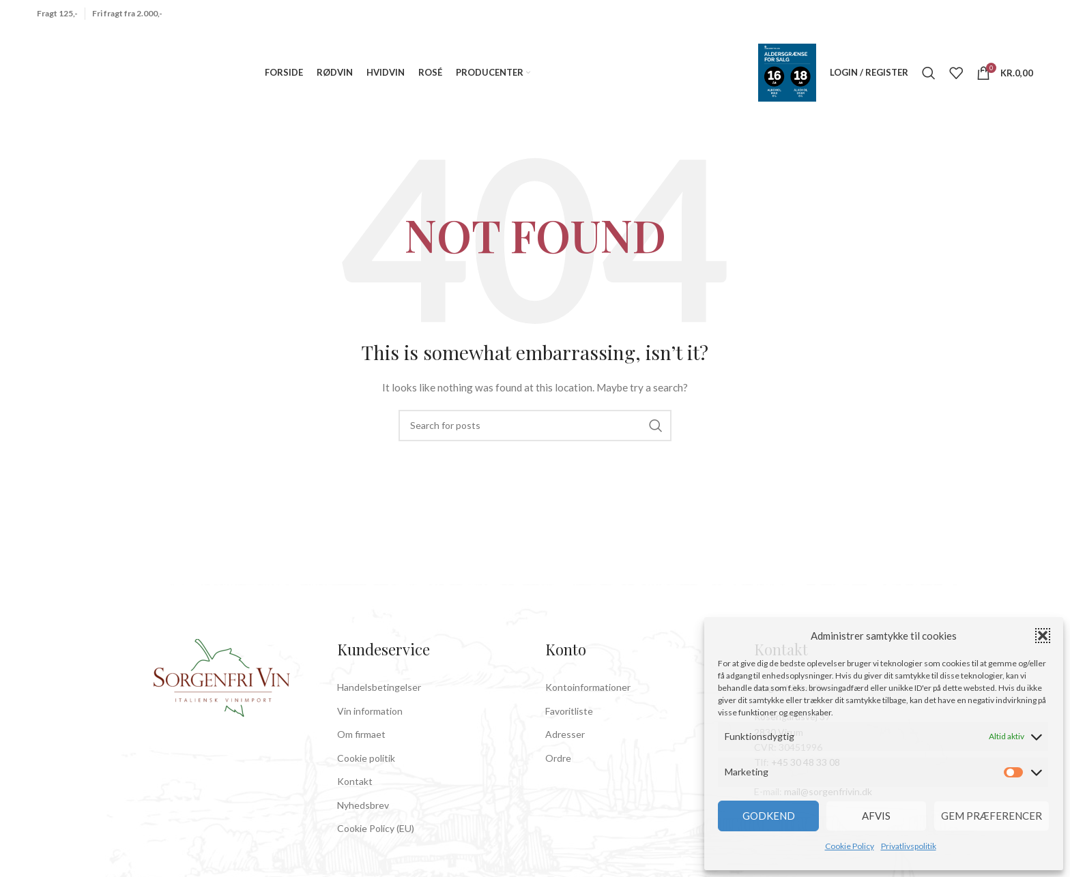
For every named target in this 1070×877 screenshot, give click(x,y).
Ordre (558, 769)
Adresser (565, 745)
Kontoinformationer (588, 698)
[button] (1043, 635)
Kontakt (355, 793)
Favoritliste (569, 722)
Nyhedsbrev (363, 816)
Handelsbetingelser (379, 698)
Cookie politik (366, 769)
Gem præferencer (991, 815)
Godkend (768, 815)
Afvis (876, 815)
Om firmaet (361, 745)
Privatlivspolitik (908, 846)
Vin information (370, 722)
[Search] (928, 78)
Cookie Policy (849, 846)
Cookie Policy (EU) (375, 840)
